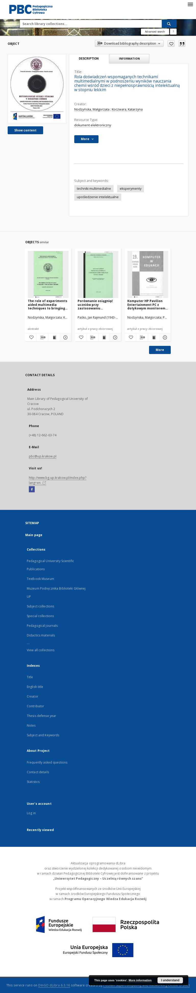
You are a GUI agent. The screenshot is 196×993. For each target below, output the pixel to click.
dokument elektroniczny (92, 125)
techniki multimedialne (94, 188)
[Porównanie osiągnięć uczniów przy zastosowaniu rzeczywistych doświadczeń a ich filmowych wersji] (98, 274)
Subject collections (40, 606)
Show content (25, 130)
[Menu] (190, 4)
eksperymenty (130, 188)
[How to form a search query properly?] (173, 32)
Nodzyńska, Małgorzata (91, 109)
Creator (32, 696)
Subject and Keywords (43, 735)
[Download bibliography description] (42, 337)
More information (140, 980)
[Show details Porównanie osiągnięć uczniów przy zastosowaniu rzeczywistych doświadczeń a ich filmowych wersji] (114, 337)
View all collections (40, 650)
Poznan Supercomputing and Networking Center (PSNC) (146, 985)
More (160, 350)
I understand (170, 980)
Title (30, 677)
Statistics (33, 782)
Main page (33, 535)
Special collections (40, 616)
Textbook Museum (40, 579)
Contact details (38, 772)
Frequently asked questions (47, 762)
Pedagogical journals (42, 625)
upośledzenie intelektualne (98, 197)
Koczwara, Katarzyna (127, 109)
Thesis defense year (41, 716)
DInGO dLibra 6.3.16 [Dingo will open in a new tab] (54, 985)
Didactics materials (41, 635)
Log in (31, 813)
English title (35, 687)
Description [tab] (89, 58)
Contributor (35, 706)
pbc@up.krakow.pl (42, 456)
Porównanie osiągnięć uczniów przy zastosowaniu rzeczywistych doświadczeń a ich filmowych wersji (95, 304)
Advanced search (155, 31)
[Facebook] (32, 489)
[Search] (169, 24)
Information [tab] (129, 58)
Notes (31, 725)
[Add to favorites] (171, 43)
